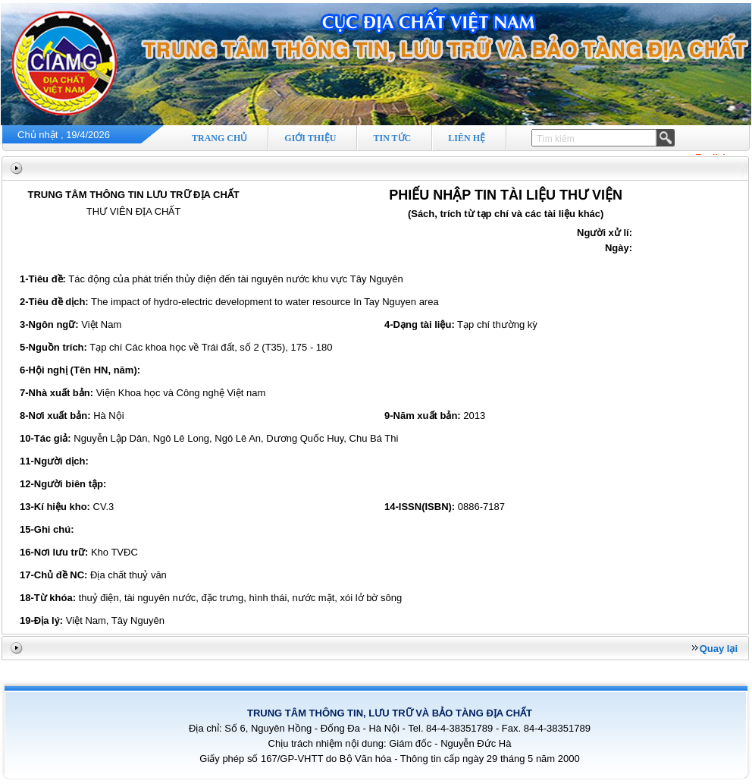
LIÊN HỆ (466, 138)
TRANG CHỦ (219, 138)
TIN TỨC (392, 138)
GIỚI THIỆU (310, 138)
